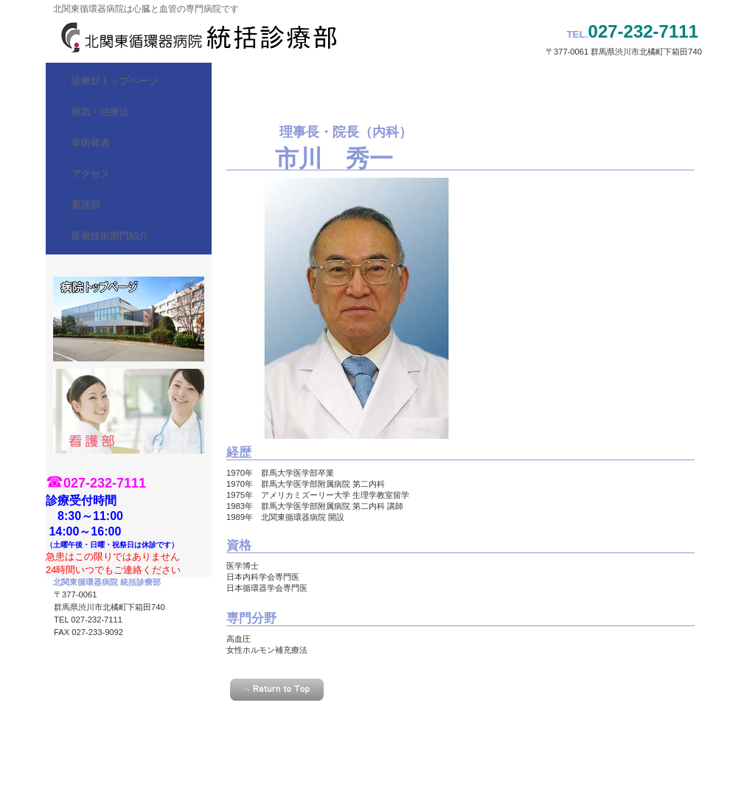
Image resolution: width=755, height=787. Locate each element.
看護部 (128, 411)
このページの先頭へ (277, 690)
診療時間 (128, 319)
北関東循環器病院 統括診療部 (193, 37)
